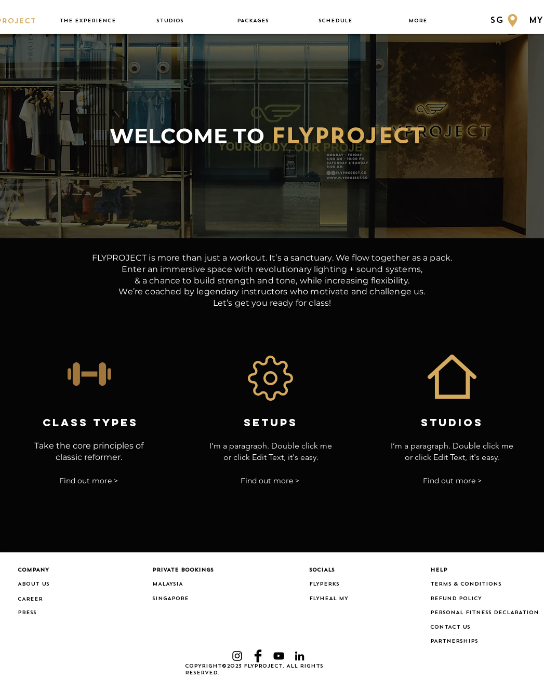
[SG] (505, 20)
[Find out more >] (88, 481)
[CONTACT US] (478, 627)
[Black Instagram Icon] (237, 655)
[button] (87, 21)
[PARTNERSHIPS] (478, 641)
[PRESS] (32, 613)
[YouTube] (278, 655)
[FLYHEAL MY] (334, 599)
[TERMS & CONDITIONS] (478, 584)
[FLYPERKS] (334, 584)
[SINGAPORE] (184, 599)
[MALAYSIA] (184, 584)
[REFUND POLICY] (478, 599)
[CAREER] (50, 599)
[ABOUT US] (50, 584)
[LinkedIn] (299, 655)
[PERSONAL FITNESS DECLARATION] (484, 613)
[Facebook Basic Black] (257, 655)
